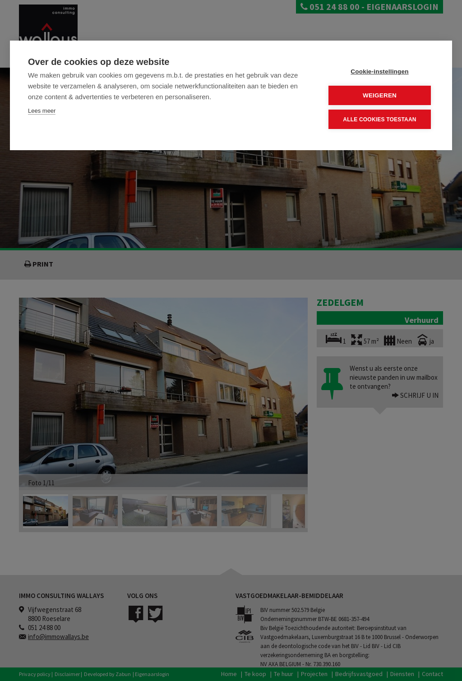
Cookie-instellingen (379, 71)
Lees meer (41, 110)
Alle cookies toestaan (379, 119)
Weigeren (380, 95)
